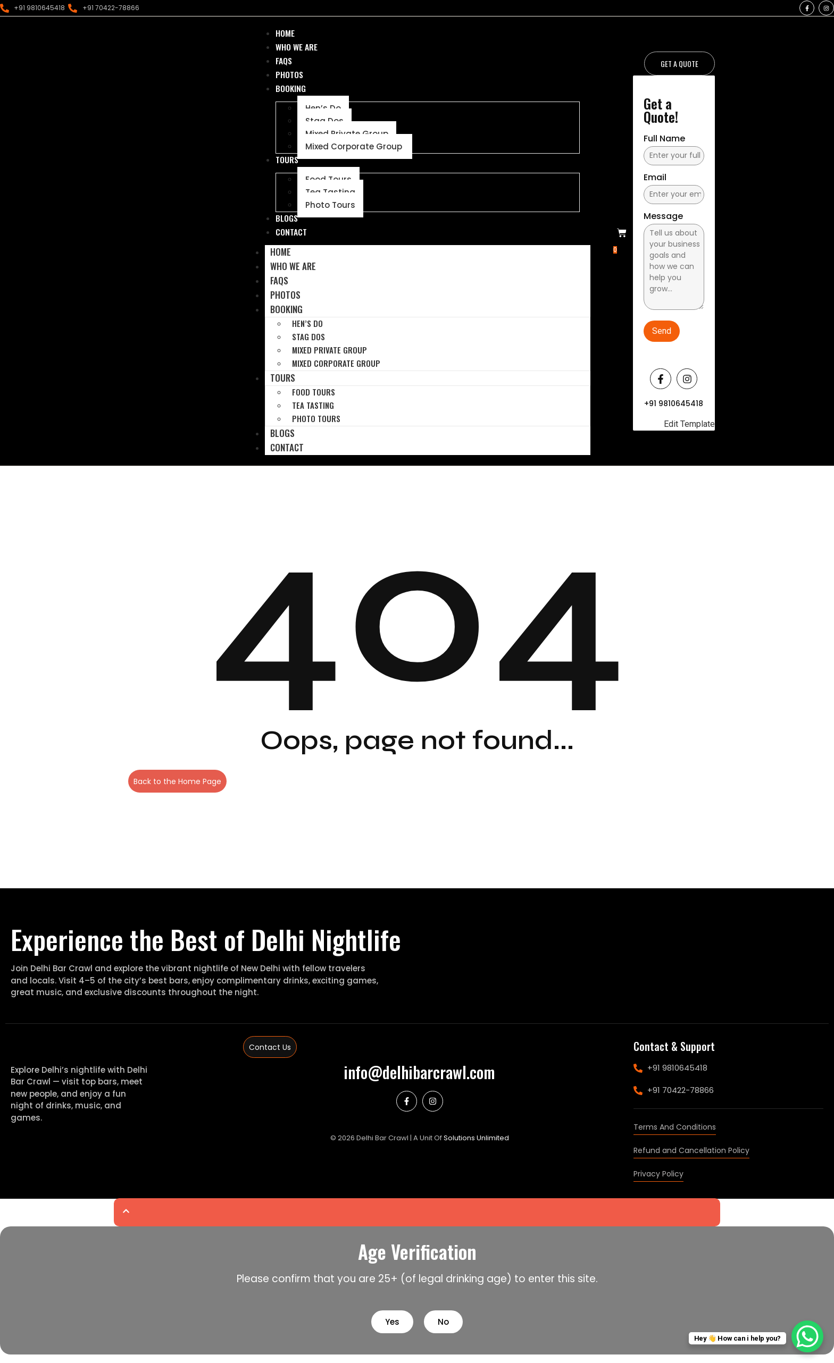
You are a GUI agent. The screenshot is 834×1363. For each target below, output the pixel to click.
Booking (286, 317)
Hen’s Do (307, 332)
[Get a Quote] (679, 68)
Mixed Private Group (329, 358)
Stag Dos (308, 345)
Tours (282, 386)
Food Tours (313, 400)
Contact (287, 455)
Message (663, 221)
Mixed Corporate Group (354, 151)
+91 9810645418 (673, 407)
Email (655, 183)
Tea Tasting (313, 413)
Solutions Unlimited (476, 1146)
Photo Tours (330, 211)
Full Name (664, 144)
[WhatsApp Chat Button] (807, 1336)
